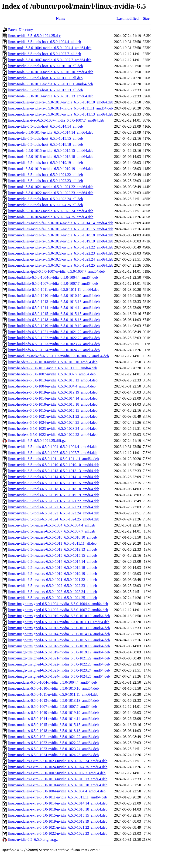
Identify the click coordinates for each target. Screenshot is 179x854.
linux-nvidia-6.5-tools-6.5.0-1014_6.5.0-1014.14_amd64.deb (53, 477)
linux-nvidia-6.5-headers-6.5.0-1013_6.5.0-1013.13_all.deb (52, 549)
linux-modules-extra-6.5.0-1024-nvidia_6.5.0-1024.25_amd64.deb (57, 767)
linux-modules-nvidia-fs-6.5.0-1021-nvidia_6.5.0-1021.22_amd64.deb (60, 247)
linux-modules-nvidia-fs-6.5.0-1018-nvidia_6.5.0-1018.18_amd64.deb (60, 235)
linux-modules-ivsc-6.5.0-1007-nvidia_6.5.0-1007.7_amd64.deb (56, 120)
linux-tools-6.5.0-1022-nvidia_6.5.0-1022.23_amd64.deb (50, 193)
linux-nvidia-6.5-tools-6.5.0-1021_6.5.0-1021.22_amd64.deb (53, 501)
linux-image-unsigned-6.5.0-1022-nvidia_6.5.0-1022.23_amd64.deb (59, 664)
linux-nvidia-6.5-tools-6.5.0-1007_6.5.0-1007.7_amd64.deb (52, 453)
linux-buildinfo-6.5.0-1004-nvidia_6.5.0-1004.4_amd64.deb (53, 277)
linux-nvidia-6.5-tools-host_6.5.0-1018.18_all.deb (45, 144)
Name (60, 18)
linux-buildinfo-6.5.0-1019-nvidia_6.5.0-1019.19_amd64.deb (54, 326)
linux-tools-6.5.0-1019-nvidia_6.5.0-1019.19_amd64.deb (50, 169)
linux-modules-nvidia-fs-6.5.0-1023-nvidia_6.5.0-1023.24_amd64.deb (60, 259)
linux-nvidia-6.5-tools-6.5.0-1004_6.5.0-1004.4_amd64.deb (52, 447)
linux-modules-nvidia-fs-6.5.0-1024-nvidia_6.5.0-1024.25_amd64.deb (60, 265)
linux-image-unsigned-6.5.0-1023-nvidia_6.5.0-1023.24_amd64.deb (59, 670)
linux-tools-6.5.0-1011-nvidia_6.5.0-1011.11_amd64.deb (50, 84)
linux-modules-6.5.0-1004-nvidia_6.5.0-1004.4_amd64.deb (52, 682)
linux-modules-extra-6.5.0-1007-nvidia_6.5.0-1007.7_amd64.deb (57, 773)
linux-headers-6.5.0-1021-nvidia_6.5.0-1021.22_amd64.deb (52, 416)
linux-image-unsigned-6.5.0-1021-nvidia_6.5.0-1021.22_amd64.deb (59, 658)
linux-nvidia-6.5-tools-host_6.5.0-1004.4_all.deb (44, 42)
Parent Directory (20, 30)
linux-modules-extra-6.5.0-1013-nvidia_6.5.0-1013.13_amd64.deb (57, 779)
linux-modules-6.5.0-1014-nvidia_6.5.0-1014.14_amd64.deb (53, 719)
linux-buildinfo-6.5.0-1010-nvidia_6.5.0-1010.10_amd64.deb (54, 296)
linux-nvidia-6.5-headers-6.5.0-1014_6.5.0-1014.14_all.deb (52, 561)
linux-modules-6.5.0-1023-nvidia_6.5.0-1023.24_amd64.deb (53, 749)
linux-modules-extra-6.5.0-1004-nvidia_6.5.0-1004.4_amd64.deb (57, 791)
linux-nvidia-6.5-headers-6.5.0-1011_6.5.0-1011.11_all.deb (52, 543)
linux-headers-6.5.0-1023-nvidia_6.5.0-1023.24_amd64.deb (52, 428)
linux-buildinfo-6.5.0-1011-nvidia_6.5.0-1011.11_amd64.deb (53, 289)
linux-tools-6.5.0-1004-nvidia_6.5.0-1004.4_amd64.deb (49, 48)
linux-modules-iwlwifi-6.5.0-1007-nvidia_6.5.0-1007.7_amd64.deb (58, 356)
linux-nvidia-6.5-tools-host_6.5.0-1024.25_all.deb (45, 205)
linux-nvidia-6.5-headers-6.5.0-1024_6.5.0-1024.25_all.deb (52, 598)
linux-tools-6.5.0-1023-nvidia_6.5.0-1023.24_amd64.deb (50, 211)
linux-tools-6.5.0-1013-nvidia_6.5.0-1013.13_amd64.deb (50, 96)
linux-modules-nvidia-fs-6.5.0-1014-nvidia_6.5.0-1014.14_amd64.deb (60, 223)
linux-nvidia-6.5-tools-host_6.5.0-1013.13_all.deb (45, 90)
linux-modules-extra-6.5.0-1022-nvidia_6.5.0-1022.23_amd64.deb (57, 833)
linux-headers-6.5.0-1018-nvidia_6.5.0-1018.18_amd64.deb (52, 404)
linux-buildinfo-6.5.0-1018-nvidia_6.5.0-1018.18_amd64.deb (54, 320)
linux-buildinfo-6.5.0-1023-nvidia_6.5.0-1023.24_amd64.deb (54, 344)
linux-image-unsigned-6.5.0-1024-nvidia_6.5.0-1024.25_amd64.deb (59, 676)
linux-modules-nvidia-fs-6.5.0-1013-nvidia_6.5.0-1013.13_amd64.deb (60, 114)
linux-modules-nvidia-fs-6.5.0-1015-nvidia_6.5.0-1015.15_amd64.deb (60, 229)
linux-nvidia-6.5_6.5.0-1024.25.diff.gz (37, 441)
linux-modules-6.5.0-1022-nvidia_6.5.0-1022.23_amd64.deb (53, 743)
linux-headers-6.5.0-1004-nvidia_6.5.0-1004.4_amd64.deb (52, 386)
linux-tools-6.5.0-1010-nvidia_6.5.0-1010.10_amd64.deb (50, 72)
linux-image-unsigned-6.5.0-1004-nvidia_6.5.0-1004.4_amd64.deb (58, 604)
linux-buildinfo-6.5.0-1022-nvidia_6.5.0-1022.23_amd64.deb (54, 338)
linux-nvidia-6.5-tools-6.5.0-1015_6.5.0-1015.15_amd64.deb (53, 483)
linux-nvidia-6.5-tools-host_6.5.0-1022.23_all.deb (45, 181)
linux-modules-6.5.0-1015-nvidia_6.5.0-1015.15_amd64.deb (53, 725)
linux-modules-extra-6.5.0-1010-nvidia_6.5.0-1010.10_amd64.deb (57, 785)
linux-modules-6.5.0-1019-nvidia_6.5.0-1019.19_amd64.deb (53, 713)
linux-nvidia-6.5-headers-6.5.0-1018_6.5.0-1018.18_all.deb (52, 567)
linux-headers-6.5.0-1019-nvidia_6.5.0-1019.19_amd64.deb (52, 392)
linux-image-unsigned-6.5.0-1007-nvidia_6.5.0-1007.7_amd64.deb (58, 610)
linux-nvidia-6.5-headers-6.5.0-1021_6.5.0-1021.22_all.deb (52, 580)
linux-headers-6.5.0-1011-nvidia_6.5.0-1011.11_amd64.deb (52, 368)
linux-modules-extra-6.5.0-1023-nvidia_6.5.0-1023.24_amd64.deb (57, 761)
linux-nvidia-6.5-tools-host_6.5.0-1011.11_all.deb (45, 78)
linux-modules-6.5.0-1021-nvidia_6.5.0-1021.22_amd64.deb (53, 737)
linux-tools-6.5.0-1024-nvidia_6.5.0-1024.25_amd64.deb (50, 217)
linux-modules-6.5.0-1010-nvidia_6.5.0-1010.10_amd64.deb (53, 688)
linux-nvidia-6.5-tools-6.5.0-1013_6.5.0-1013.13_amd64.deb (53, 471)
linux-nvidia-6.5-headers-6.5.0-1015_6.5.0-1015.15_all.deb (52, 555)
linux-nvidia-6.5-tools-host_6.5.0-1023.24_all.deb (45, 199)
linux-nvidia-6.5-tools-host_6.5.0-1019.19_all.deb (45, 163)
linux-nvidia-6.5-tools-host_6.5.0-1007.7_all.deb (44, 54)
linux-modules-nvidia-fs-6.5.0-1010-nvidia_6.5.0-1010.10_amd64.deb (60, 102)
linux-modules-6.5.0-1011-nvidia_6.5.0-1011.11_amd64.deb (53, 694)
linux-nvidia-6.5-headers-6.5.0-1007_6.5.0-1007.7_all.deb (51, 531)
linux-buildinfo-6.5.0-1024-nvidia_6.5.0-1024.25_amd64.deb (54, 350)
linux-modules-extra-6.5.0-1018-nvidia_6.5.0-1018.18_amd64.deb (57, 809)
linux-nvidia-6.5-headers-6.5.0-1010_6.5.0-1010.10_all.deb (52, 537)
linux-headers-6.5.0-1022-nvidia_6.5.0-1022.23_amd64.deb (52, 435)
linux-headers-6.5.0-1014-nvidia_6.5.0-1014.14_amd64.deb (52, 398)
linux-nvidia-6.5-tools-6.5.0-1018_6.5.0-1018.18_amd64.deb (53, 489)
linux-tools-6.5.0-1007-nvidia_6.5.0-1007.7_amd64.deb (49, 60)
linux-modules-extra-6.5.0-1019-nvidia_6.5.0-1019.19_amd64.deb (57, 821)
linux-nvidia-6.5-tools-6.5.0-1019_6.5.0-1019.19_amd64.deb (53, 495)
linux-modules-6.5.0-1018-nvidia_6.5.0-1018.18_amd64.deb (53, 731)
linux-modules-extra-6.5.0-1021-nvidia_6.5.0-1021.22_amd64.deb (57, 827)
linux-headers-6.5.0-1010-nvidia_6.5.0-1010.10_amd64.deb (52, 362)
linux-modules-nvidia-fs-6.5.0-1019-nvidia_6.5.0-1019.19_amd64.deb (60, 241)
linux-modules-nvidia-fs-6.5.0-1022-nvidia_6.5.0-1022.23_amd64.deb (60, 253)
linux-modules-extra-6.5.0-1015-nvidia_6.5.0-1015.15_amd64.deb (57, 815)
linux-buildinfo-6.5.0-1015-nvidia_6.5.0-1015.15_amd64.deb (54, 314)
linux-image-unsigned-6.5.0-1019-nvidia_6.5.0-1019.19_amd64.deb (59, 652)
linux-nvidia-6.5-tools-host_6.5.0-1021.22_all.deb (45, 175)
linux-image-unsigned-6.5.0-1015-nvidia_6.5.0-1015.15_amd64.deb (59, 640)
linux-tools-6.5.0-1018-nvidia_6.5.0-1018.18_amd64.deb (50, 157)
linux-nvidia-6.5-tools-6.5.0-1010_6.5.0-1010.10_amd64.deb (53, 465)
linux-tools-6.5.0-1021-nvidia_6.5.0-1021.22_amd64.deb (50, 187)
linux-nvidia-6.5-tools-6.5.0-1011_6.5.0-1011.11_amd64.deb (53, 459)
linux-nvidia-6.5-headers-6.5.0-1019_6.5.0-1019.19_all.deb (52, 574)
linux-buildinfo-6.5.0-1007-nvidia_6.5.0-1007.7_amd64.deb (53, 283)
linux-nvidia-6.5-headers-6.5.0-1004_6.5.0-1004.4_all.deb (51, 525)
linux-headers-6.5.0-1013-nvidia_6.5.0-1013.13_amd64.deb (52, 380)
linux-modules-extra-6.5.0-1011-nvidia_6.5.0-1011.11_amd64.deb (57, 797)
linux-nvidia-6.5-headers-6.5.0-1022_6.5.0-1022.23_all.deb (52, 586)
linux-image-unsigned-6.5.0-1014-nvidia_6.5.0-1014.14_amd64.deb (59, 634)
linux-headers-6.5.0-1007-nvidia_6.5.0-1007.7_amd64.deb (52, 374)
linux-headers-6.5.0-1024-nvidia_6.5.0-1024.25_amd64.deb (52, 422)
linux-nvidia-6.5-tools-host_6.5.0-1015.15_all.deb (45, 138)
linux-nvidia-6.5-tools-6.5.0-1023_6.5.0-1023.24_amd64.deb (53, 513)
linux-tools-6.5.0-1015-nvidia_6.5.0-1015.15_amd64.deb (50, 150)
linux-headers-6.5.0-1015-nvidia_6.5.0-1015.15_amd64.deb (52, 410)
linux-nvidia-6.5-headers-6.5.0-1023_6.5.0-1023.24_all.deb (52, 592)
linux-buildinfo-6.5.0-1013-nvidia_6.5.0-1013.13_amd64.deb (54, 302)
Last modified (128, 18)
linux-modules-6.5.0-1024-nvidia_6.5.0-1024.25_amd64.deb (53, 755)
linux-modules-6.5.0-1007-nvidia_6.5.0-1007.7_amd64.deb (52, 706)
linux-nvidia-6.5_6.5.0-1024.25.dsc (34, 36)
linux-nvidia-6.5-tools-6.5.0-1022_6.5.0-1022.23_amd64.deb (53, 507)
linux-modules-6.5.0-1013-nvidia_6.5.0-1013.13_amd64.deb (53, 700)
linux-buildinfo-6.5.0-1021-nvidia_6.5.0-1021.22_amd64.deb (54, 332)
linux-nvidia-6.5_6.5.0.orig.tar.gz (33, 839)
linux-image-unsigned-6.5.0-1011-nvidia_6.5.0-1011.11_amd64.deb (59, 622)
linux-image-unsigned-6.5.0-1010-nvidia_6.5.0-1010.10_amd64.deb (59, 616)
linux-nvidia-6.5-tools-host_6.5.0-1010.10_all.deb (45, 66)
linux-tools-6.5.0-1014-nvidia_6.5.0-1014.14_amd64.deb (50, 132)
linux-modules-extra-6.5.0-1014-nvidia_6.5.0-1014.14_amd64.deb (57, 803)
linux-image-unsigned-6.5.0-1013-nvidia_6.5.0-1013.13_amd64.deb (59, 628)
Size (146, 18)
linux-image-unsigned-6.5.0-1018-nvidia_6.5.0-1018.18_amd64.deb (59, 646)
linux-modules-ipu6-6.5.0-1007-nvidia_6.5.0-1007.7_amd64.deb (56, 271)
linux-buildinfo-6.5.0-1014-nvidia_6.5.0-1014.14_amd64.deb (54, 308)
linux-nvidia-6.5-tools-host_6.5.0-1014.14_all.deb (45, 126)
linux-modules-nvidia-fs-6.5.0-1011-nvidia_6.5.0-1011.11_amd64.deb (60, 108)
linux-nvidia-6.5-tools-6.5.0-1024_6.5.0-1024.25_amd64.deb (53, 519)
